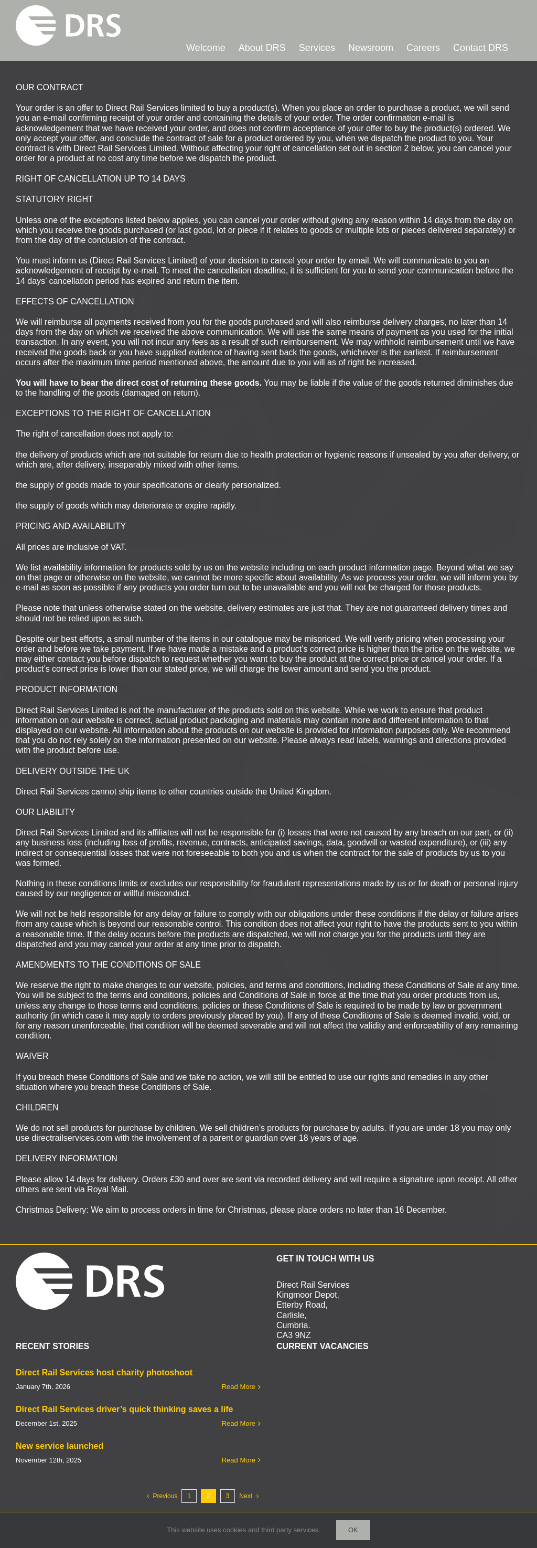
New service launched (59, 1445)
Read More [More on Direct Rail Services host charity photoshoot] (238, 1387)
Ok (353, 1530)
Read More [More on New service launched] (238, 1460)
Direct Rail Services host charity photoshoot (104, 1372)
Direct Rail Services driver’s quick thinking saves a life (124, 1409)
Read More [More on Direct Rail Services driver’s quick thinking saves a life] (238, 1423)
